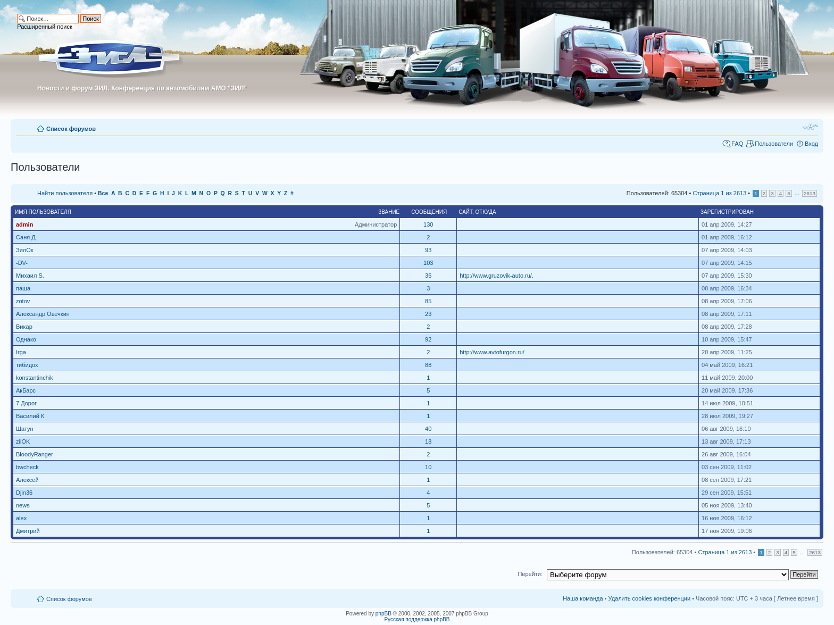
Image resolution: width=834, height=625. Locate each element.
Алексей (27, 480)
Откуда (486, 212)
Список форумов (71, 129)
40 (428, 429)
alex (21, 518)
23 (428, 314)
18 (428, 441)
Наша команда (583, 598)
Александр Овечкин (43, 314)
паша (23, 288)
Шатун (25, 429)
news (23, 505)
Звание (388, 212)
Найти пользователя (65, 193)
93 (428, 250)
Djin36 (24, 492)
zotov (23, 301)
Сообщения (429, 212)
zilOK (23, 441)
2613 (809, 193)
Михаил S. (30, 275)
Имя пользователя (43, 212)
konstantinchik (34, 377)
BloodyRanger (34, 454)
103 (428, 263)
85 (428, 301)
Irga (21, 352)
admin (24, 224)
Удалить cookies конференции (649, 598)
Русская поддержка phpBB (416, 619)
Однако (26, 339)
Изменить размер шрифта (810, 126)
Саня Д (26, 237)
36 (428, 275)
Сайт (465, 212)
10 (428, 467)
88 (428, 365)
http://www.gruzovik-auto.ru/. (496, 275)
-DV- (22, 263)
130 (428, 224)
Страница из (719, 193)
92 (428, 339)
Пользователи (774, 143)
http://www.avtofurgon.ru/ (492, 352)
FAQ (737, 143)
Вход (811, 143)
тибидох (27, 365)
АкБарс (26, 390)
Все (103, 193)
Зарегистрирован (727, 212)
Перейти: (530, 574)
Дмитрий (28, 531)
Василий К (30, 416)
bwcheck (27, 467)
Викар (24, 326)
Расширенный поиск (44, 26)
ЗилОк (25, 250)
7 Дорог (26, 403)
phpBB (383, 613)
